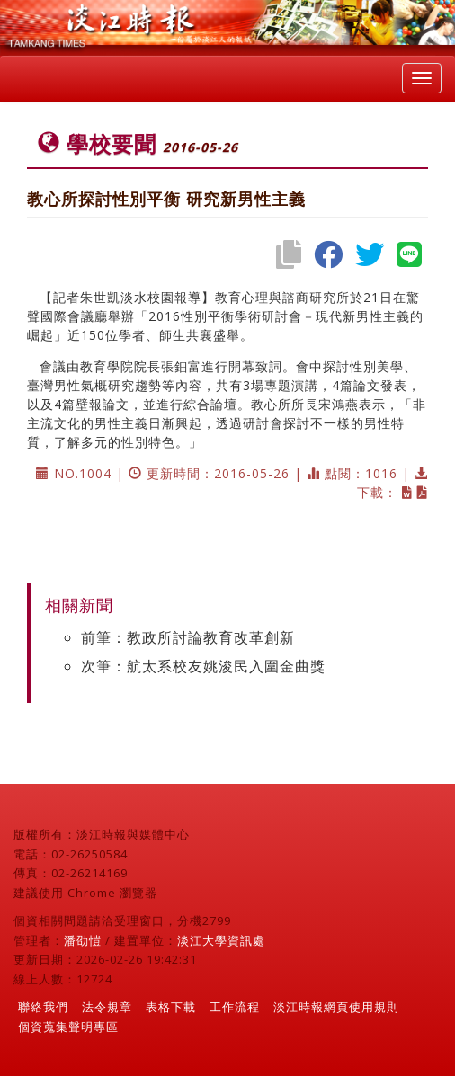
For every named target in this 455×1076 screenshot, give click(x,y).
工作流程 (235, 1007)
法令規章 (107, 1007)
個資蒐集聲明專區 (68, 1026)
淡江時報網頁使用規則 (336, 1007)
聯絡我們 (43, 1007)
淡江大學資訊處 (221, 940)
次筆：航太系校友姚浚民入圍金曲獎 (203, 666)
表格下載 (171, 1007)
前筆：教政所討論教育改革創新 (188, 637)
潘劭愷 (83, 940)
